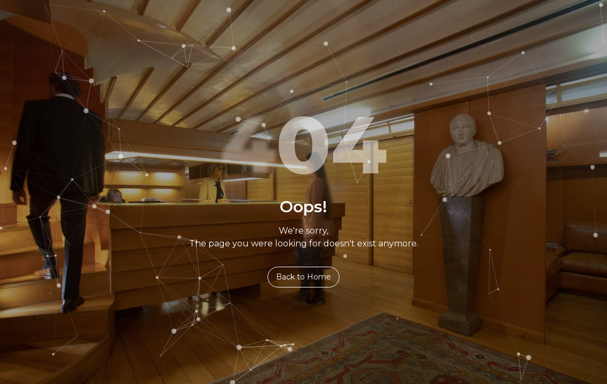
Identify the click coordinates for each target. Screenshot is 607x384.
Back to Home (303, 277)
